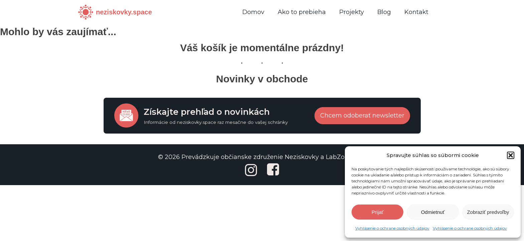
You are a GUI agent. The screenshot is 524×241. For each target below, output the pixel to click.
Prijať (378, 212)
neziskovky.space (124, 12)
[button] (510, 155)
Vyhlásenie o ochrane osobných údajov (392, 228)
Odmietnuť (433, 212)
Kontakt (416, 12)
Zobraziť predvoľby (488, 212)
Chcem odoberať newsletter (362, 115)
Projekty (351, 12)
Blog (384, 12)
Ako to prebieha (302, 12)
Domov (253, 12)
